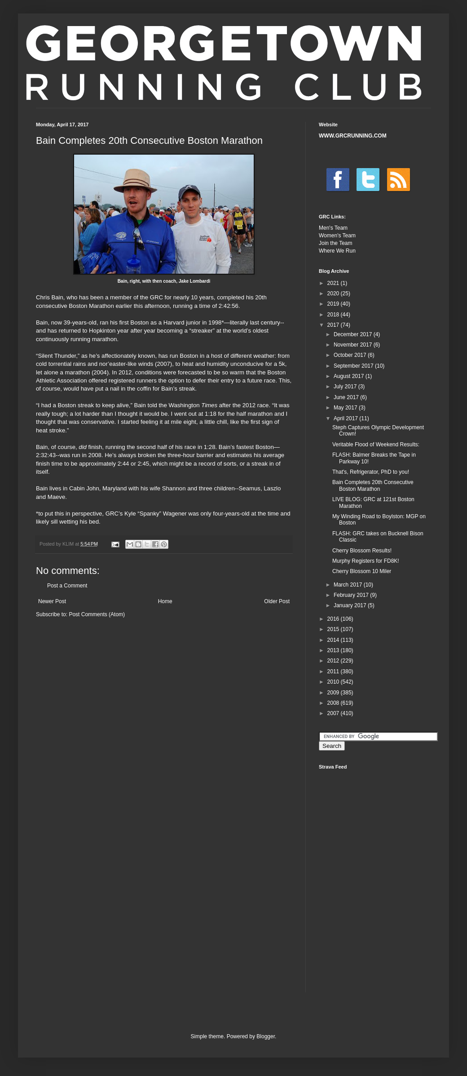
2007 (334, 713)
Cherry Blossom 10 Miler (361, 571)
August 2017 (350, 376)
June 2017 (347, 397)
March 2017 (349, 585)
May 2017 (346, 408)
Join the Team (335, 243)
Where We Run (337, 251)
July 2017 (346, 386)
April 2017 (346, 418)
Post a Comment (67, 585)
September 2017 (354, 366)
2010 (334, 682)
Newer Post (52, 601)
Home (165, 601)
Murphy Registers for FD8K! (365, 561)
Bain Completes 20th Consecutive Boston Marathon (373, 485)
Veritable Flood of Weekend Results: (375, 444)
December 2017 (354, 334)
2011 (334, 671)
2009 (334, 692)
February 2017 (352, 595)
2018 (334, 314)
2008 (334, 703)
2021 (334, 283)
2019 (334, 304)
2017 (334, 325)
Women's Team (337, 235)
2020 (334, 293)
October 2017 (351, 355)
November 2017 (354, 345)
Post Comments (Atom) (97, 614)
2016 (334, 619)
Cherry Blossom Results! (362, 550)
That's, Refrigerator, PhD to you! (370, 472)
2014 (334, 640)
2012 (334, 661)
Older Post (277, 601)
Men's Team (333, 228)
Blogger (265, 1036)
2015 (334, 629)
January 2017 (351, 605)
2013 (334, 650)
